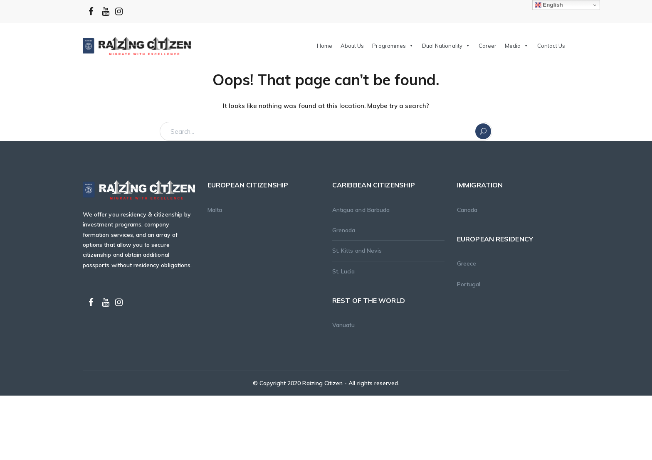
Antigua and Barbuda (361, 210)
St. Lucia (343, 271)
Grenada (343, 230)
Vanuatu (343, 325)
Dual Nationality (446, 45)
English (549, 5)
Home (324, 45)
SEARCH (483, 131)
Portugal (468, 284)
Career (487, 45)
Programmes (393, 45)
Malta (214, 210)
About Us (352, 45)
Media (517, 45)
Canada (467, 210)
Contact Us (551, 45)
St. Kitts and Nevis (357, 250)
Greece (466, 263)
